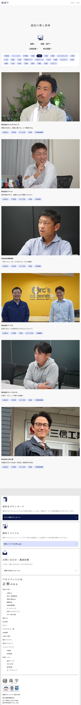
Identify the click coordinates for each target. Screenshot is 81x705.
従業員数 (33, 49)
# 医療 (55, 59)
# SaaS (48, 59)
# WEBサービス (39, 59)
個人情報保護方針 (8, 698)
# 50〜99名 (22, 199)
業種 (32, 44)
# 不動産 (25, 56)
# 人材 (6, 59)
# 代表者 (13, 132)
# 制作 (32, 63)
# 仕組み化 (5, 132)
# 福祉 (39, 63)
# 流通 (26, 63)
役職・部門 (46, 44)
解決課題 (47, 49)
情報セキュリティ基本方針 (11, 694)
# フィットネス (16, 56)
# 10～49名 (22, 132)
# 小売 (12, 63)
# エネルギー (63, 59)
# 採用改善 (38, 199)
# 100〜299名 (29, 333)
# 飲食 (6, 63)
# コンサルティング (62, 56)
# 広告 (19, 63)
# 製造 (32, 56)
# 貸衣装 (6, 56)
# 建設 (30, 132)
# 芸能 (46, 63)
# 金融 (72, 59)
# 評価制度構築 (39, 132)
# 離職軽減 (39, 333)
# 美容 (12, 59)
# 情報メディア (28, 59)
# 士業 (19, 59)
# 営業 (46, 56)
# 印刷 (72, 56)
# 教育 (52, 56)
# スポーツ (53, 63)
